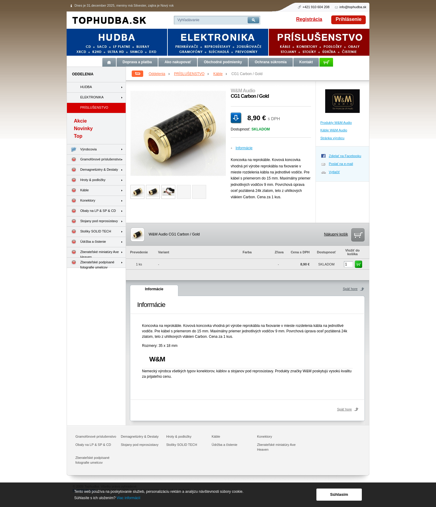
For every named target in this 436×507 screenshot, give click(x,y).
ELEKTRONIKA (92, 97)
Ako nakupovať (177, 62)
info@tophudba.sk (352, 7)
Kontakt (306, 62)
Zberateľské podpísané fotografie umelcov (90, 263)
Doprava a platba (137, 62)
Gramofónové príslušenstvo (94, 160)
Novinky (83, 128)
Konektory (81, 201)
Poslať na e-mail (341, 164)
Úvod (109, 62)
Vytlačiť (334, 172)
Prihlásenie (349, 19)
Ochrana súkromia (270, 62)
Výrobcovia (82, 149)
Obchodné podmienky (223, 62)
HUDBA (86, 87)
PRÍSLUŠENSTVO (192, 74)
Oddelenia (160, 74)
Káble (220, 74)
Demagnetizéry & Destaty (92, 170)
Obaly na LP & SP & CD (91, 211)
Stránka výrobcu (332, 138)
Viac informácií (128, 498)
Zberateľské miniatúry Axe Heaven (93, 252)
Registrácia (309, 19)
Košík (326, 62)
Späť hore (350, 289)
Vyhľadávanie (188, 20)
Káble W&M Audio (333, 130)
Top (78, 136)
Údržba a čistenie (86, 242)
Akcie (80, 120)
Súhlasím (339, 494)
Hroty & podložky (86, 180)
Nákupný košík (336, 234)
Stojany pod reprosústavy (92, 221)
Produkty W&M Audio (336, 122)
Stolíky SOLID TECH (89, 232)
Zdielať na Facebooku (345, 156)
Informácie (244, 148)
